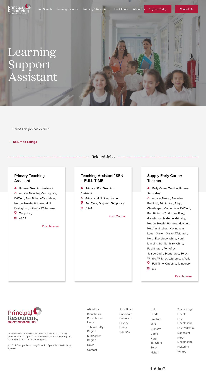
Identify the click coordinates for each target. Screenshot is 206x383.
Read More (50, 226)
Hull (153, 309)
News (90, 345)
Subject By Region (94, 338)
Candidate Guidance (125, 316)
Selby (154, 347)
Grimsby (156, 329)
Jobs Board (126, 309)
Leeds (154, 314)
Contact (92, 350)
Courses (124, 332)
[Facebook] (151, 368)
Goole (154, 334)
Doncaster (183, 333)
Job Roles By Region (95, 329)
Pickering (183, 346)
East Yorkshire (186, 328)
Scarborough (185, 309)
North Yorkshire (156, 340)
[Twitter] (155, 368)
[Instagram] (164, 368)
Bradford (156, 319)
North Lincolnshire (185, 339)
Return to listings (25, 141)
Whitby (181, 351)
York (153, 324)
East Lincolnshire (185, 321)
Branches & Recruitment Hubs (95, 318)
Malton (155, 352)
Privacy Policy (123, 325)
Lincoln (181, 314)
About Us (93, 309)
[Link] (19, 9)
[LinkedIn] (159, 368)
